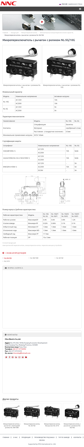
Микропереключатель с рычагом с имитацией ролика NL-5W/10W (11, 426)
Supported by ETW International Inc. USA (42, 444)
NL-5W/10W (34, 258)
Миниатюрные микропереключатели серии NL (56, 33)
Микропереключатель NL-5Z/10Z (32, 425)
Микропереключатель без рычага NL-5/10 (52, 425)
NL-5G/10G (8, 258)
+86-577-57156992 (19, 349)
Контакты (12, 335)
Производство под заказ (44, 437)
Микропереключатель (29, 33)
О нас (15, 437)
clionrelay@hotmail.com (21, 353)
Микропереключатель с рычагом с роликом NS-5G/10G (72, 426)
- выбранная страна (72, 4)
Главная (5, 33)
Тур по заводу (64, 437)
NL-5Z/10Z (59, 258)
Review (42, 440)
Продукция (15, 33)
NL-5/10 (7, 261)
